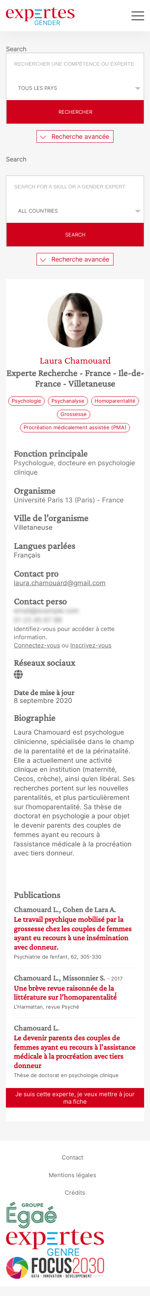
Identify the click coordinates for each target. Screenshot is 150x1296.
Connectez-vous (37, 645)
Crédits (75, 1192)
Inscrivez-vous (91, 645)
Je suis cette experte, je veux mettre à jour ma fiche (75, 1097)
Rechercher (75, 112)
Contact (72, 1157)
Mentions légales (72, 1175)
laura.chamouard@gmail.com (60, 583)
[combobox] (75, 65)
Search (75, 234)
